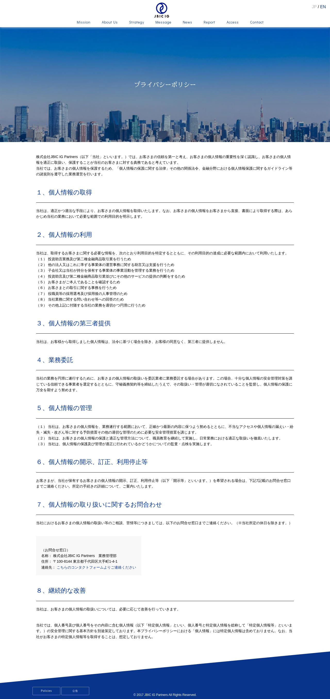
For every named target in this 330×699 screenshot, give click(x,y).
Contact (257, 22)
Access (233, 22)
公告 (75, 690)
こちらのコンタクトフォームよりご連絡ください (96, 567)
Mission (83, 22)
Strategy (136, 22)
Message (163, 22)
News (187, 22)
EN (323, 7)
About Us (110, 22)
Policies (46, 690)
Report (209, 22)
